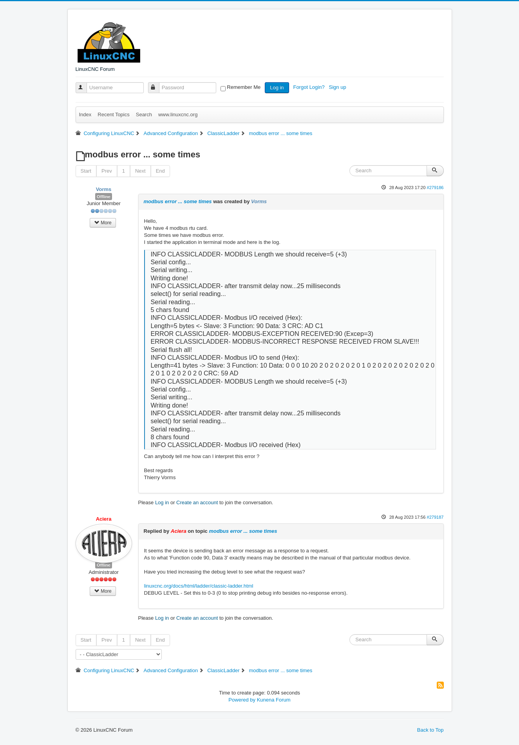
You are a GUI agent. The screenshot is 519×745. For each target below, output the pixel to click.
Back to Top (430, 730)
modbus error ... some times (178, 201)
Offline (103, 196)
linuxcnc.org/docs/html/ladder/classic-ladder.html (198, 586)
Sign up (338, 87)
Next (140, 171)
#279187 (435, 517)
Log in (277, 87)
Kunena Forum (274, 700)
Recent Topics (113, 114)
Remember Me (243, 87)
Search (144, 114)
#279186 (435, 187)
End (160, 171)
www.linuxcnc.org (177, 114)
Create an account (197, 502)
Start (86, 171)
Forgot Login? (309, 87)
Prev (106, 171)
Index (85, 114)
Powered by (241, 700)
